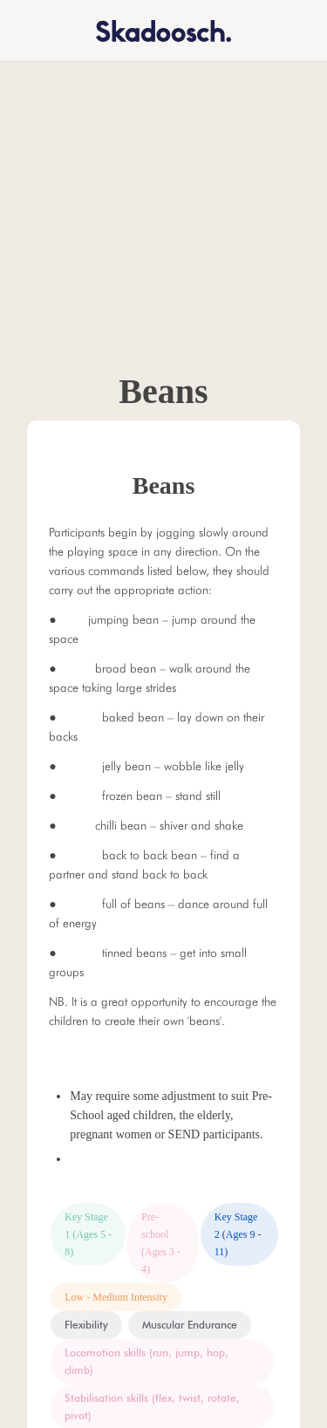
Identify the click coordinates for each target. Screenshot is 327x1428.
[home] (152, 30)
